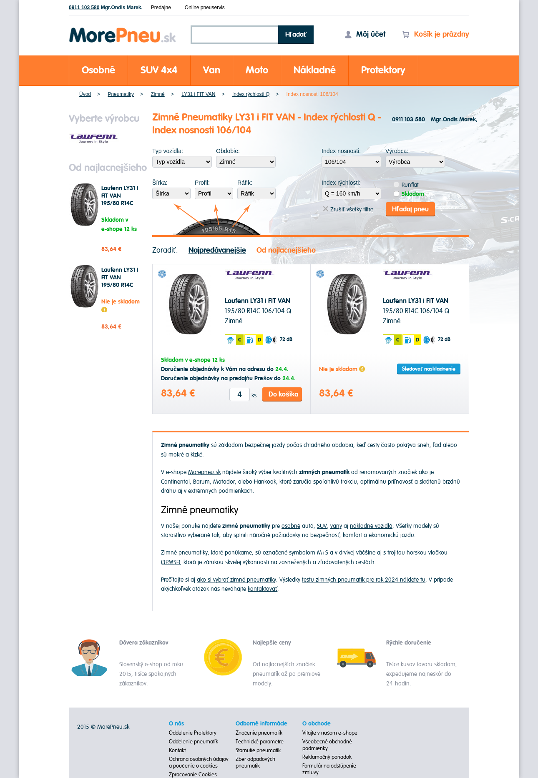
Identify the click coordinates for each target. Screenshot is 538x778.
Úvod (85, 94)
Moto (257, 70)
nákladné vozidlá (371, 526)
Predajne (161, 7)
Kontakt (177, 750)
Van (211, 70)
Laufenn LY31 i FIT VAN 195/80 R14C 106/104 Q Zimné (119, 203)
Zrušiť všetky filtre (348, 209)
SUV (322, 526)
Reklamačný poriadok (327, 757)
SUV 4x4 (159, 70)
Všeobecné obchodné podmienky (327, 745)
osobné (291, 526)
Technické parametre (260, 741)
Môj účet (364, 34)
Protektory (383, 70)
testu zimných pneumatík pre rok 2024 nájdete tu (363, 579)
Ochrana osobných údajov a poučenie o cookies (199, 762)
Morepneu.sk (123, 29)
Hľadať (296, 34)
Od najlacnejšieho (286, 250)
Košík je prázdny (435, 34)
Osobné (98, 70)
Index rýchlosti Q (250, 94)
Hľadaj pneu (410, 209)
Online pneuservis (205, 7)
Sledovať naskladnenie (428, 369)
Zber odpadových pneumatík (255, 762)
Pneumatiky (121, 94)
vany (336, 526)
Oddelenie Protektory (192, 733)
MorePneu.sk (113, 726)
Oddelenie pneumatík (193, 741)
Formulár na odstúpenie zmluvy (329, 769)
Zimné (157, 94)
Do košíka (283, 394)
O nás (176, 724)
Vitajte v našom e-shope (330, 733)
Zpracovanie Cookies (193, 774)
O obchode (316, 724)
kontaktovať (262, 588)
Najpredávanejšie (217, 250)
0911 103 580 (84, 7)
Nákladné (315, 70)
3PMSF (170, 562)
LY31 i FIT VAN (198, 94)
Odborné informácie (261, 724)
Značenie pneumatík (259, 733)
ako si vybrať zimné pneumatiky (236, 579)
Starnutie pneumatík (258, 750)
